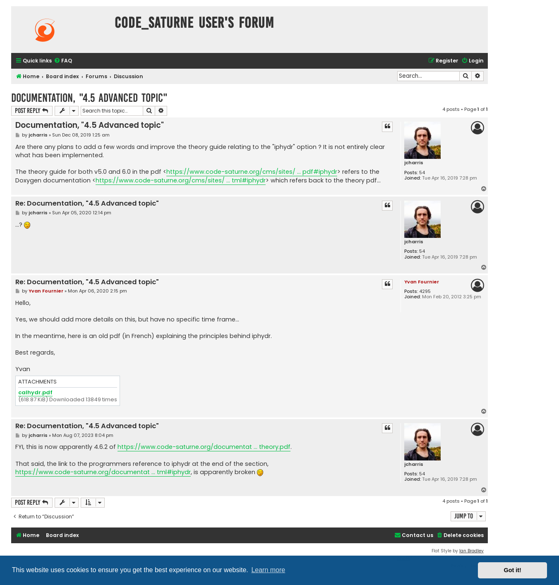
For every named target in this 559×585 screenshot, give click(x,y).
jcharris (413, 162)
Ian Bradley (471, 551)
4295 (425, 291)
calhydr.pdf (35, 392)
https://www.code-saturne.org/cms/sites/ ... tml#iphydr (181, 180)
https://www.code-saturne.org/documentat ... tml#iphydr (103, 472)
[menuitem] (63, 61)
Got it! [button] (512, 570)
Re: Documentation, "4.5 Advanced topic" (87, 203)
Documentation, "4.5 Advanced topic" (89, 97)
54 (422, 172)
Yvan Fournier (421, 281)
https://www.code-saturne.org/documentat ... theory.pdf (204, 447)
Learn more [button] (268, 569)
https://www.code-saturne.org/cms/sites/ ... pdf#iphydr (251, 172)
